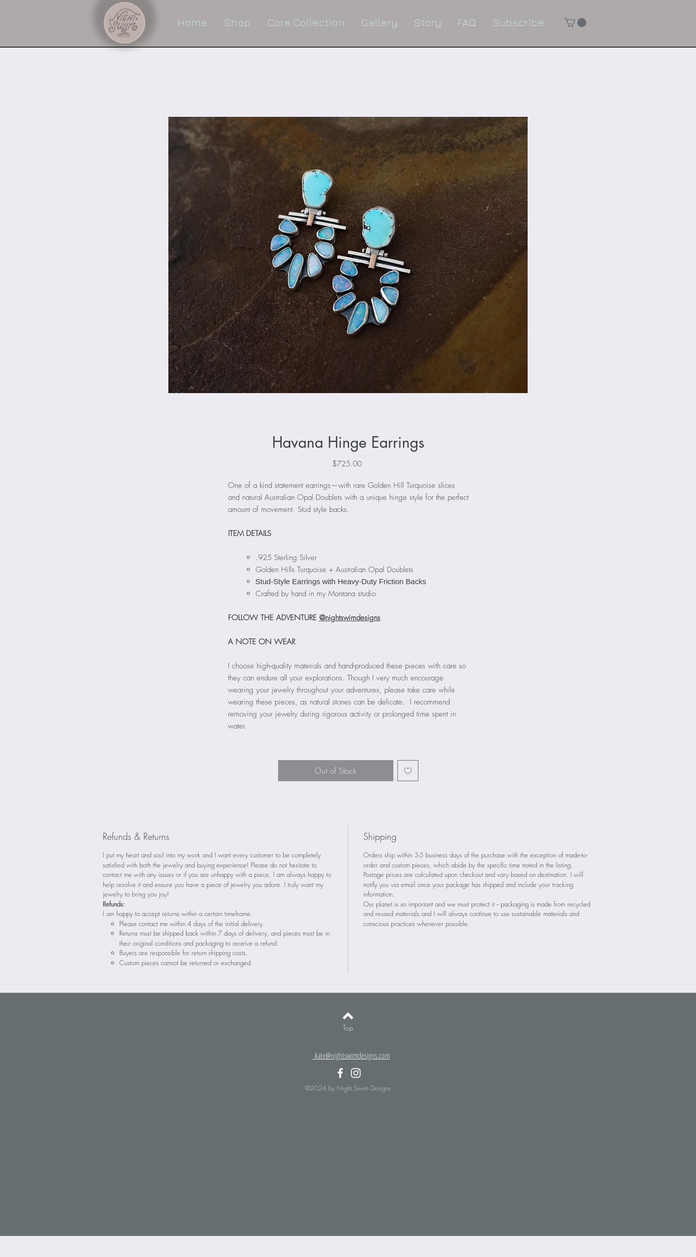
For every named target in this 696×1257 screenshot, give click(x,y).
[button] (575, 22)
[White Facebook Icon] (340, 1073)
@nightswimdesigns (349, 618)
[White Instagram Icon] (355, 1073)
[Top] (348, 1028)
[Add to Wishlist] (407, 770)
